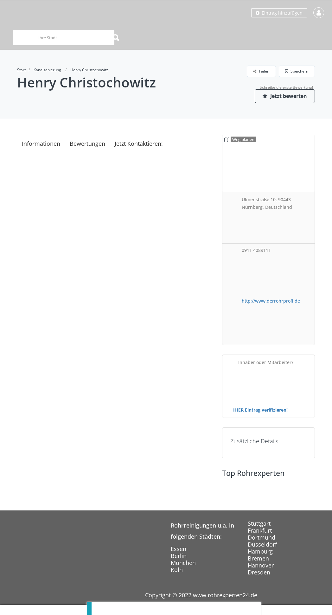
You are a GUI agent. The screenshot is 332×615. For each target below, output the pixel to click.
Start (21, 70)
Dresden (259, 572)
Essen (178, 549)
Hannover (261, 565)
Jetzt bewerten (285, 96)
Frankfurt (260, 530)
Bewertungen (87, 143)
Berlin (179, 556)
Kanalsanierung (47, 70)
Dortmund (261, 537)
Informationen (41, 143)
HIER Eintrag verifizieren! (260, 410)
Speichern (296, 71)
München (183, 563)
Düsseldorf (262, 544)
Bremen (258, 558)
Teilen (261, 71)
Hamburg (260, 551)
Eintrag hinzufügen (279, 13)
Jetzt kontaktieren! (139, 143)
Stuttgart (259, 523)
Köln (177, 569)
